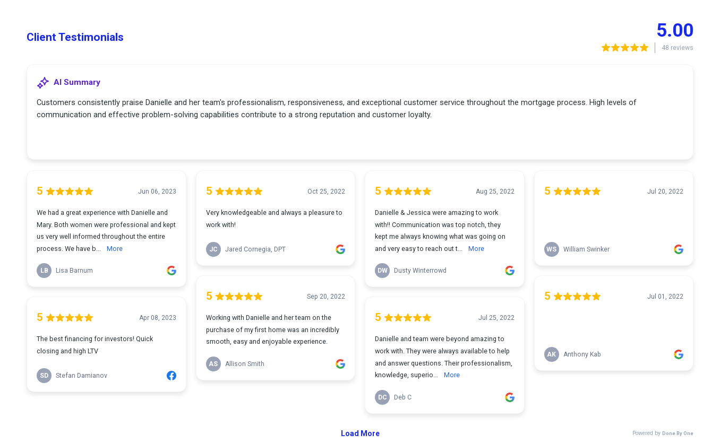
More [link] (115, 249)
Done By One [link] (677, 433)
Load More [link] (360, 433)
